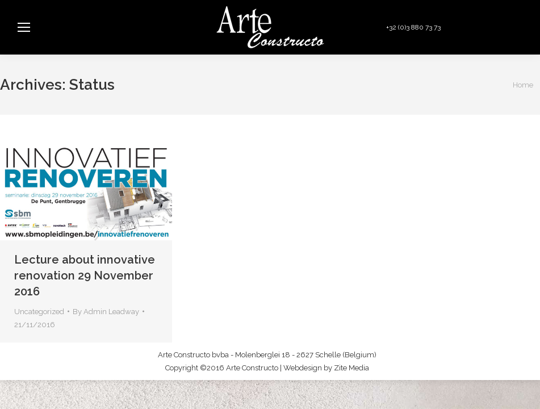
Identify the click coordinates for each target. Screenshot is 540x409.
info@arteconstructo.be (487, 27)
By (106, 311)
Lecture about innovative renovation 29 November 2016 (84, 275)
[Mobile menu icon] (24, 27)
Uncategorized (39, 311)
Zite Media (351, 368)
